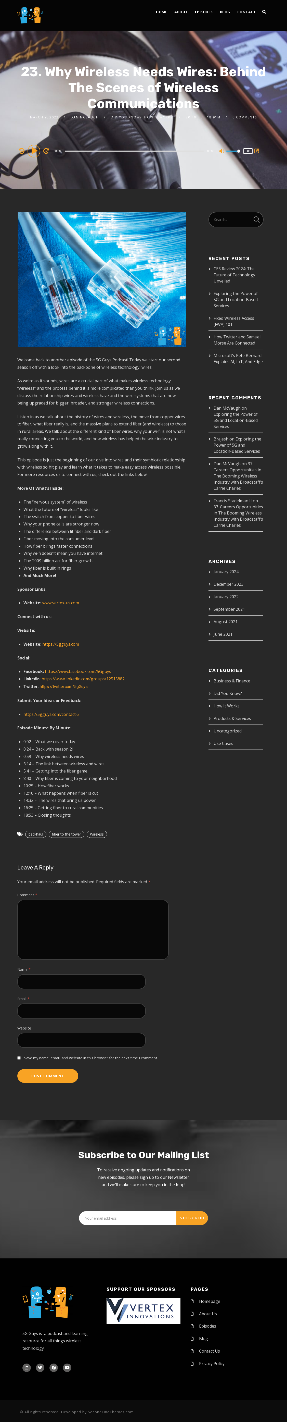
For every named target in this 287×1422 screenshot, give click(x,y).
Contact (246, 11)
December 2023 (228, 584)
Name (24, 969)
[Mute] (222, 151)
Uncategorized (228, 731)
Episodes (204, 11)
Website (24, 1028)
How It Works (227, 706)
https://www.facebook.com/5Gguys (78, 671)
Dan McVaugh (85, 117)
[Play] (35, 151)
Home (161, 11)
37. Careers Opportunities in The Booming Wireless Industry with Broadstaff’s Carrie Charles (238, 476)
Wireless (97, 834)
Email (23, 998)
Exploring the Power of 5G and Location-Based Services (236, 300)
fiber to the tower (66, 834)
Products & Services (232, 718)
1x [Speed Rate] (248, 151)
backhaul (36, 834)
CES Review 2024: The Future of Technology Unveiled (234, 275)
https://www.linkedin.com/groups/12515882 (83, 679)
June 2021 (223, 634)
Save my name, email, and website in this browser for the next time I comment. (91, 1058)
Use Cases (223, 743)
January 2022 (226, 596)
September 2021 (229, 609)
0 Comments (244, 117)
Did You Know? (228, 693)
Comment (27, 894)
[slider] (134, 151)
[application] (135, 151)
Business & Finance (232, 681)
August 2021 (226, 621)
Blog (225, 11)
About (181, 11)
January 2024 (226, 571)
